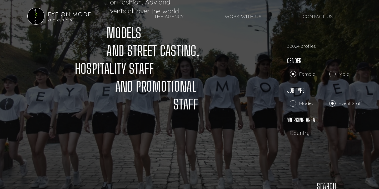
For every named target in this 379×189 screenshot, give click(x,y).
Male (343, 74)
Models (307, 103)
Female (307, 74)
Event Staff (350, 103)
